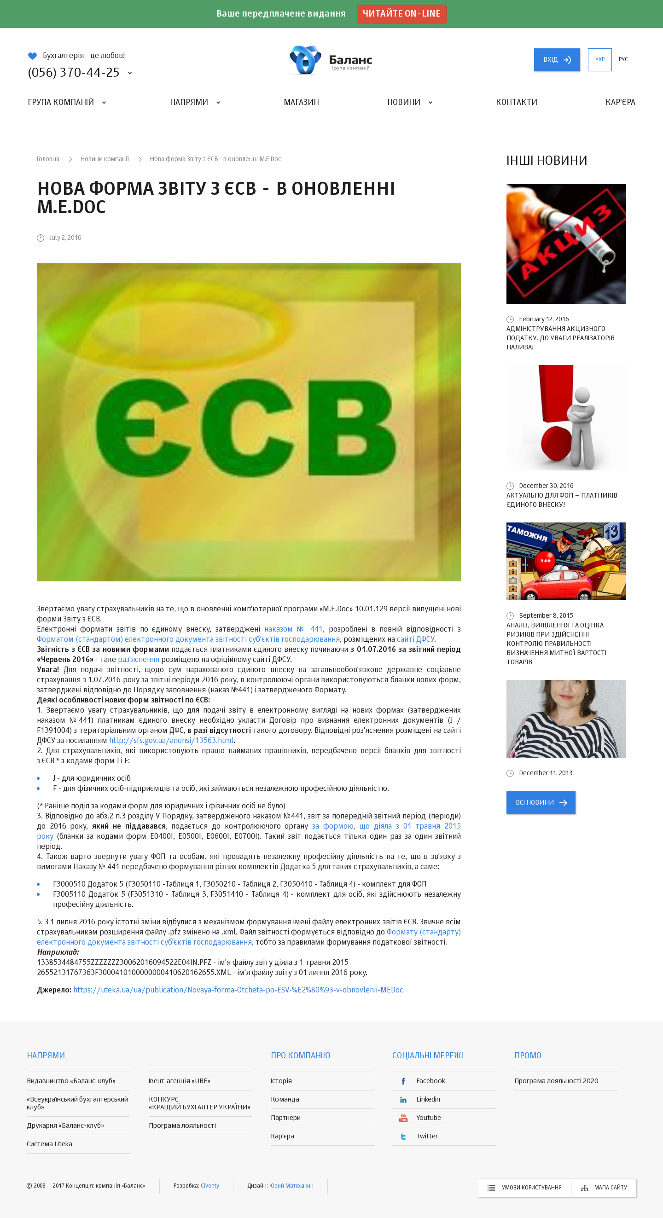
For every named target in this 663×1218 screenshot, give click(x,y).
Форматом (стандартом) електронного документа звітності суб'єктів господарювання (188, 640)
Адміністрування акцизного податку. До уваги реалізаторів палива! (560, 338)
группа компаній (331, 60)
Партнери (286, 1117)
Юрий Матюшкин (291, 1186)
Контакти (516, 103)
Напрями (189, 103)
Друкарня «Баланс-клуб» (65, 1125)
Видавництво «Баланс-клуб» (71, 1081)
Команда (285, 1099)
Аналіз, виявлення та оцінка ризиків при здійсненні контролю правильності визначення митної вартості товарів (556, 644)
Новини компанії (105, 159)
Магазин (301, 103)
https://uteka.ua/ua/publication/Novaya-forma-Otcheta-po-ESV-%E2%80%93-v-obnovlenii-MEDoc (238, 990)
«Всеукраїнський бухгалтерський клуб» (77, 1103)
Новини (403, 103)
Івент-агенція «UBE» (179, 1081)
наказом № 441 (293, 629)
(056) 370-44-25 (74, 73)
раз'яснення (138, 660)
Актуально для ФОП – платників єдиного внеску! (561, 500)
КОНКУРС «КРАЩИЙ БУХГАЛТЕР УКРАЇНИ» (199, 1103)
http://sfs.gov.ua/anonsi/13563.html (171, 741)
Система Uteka (49, 1144)
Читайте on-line (402, 14)
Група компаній (61, 103)
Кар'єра (620, 103)
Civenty (210, 1186)
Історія (281, 1081)
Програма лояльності (182, 1125)
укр (600, 60)
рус (623, 60)
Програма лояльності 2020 (556, 1081)
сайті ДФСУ (415, 640)
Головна (48, 159)
